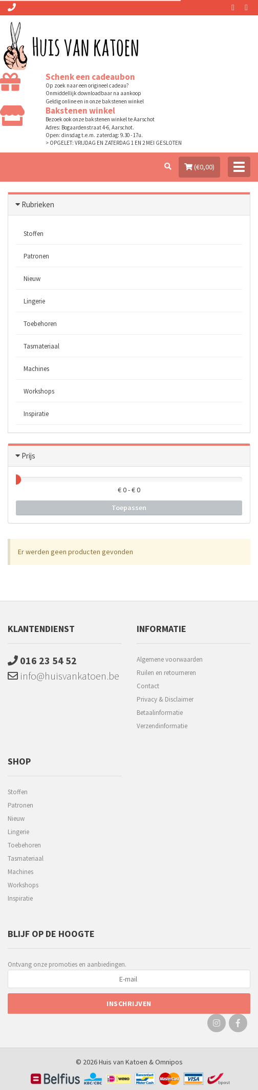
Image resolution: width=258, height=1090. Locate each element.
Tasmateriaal (41, 346)
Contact (148, 686)
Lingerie (34, 301)
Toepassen (129, 507)
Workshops (39, 391)
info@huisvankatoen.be (63, 675)
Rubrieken (38, 204)
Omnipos (169, 1061)
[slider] (16, 479)
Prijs (28, 456)
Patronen (36, 256)
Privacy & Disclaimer (165, 699)
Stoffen (34, 233)
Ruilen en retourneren (166, 672)
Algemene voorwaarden (170, 659)
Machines (36, 368)
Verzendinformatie (162, 726)
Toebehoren (40, 323)
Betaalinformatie (160, 712)
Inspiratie (36, 413)
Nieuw (32, 278)
